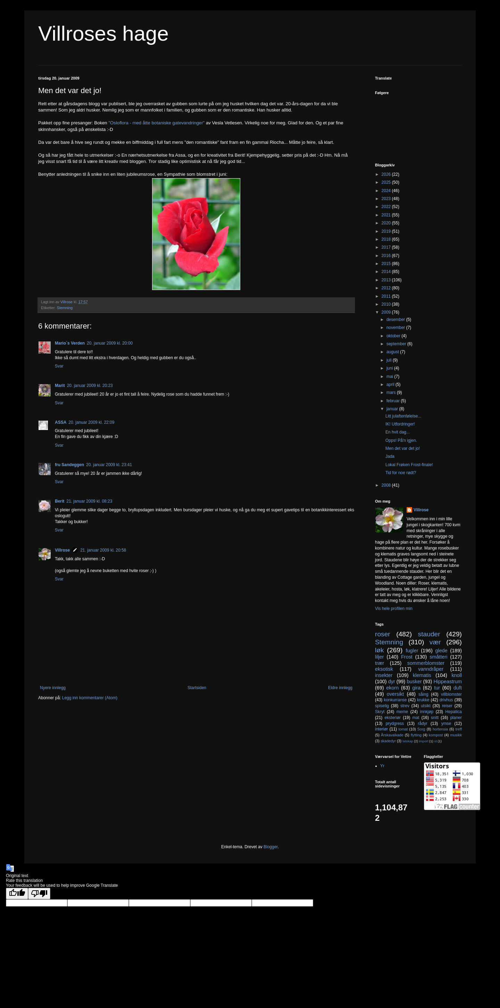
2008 (387, 485)
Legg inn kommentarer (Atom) (89, 697)
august (393, 351)
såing (423, 694)
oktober (393, 335)
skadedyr (388, 741)
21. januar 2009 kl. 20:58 (103, 550)
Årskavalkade (392, 735)
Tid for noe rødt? (400, 472)
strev (404, 705)
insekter (383, 675)
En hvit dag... (397, 432)
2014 (387, 271)
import (423, 741)
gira (416, 688)
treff (459, 729)
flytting (416, 735)
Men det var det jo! (402, 448)
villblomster (451, 694)
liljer (379, 657)
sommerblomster (425, 663)
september (396, 343)
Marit (60, 385)
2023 (387, 198)
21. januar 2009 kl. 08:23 (89, 501)
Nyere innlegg (53, 687)
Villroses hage (103, 33)
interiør (381, 729)
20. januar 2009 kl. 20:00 (110, 343)
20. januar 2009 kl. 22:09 (91, 422)
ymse (446, 723)
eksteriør (392, 717)
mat (415, 717)
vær (435, 642)
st (435, 741)
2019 (387, 231)
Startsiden (197, 687)
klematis (422, 675)
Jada (389, 456)
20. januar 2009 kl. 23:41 (109, 464)
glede (441, 650)
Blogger (271, 846)
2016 (387, 255)
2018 (387, 239)
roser (382, 634)
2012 (387, 288)
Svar (59, 366)
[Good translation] (17, 893)
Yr (382, 765)
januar (392, 408)
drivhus (446, 699)
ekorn (392, 688)
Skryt (379, 711)
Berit (59, 501)
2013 (387, 280)
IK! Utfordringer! (400, 424)
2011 (387, 296)
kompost (436, 735)
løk (379, 650)
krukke (423, 699)
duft (457, 688)
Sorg (421, 729)
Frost (406, 657)
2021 (387, 215)
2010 (387, 304)
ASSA (60, 422)
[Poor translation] (39, 893)
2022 (387, 206)
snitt (435, 717)
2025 (387, 182)
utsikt (426, 705)
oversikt (395, 694)
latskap (407, 741)
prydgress (395, 723)
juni (390, 368)
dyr (391, 681)
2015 (387, 263)
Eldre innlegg (340, 687)
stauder (429, 634)
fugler (412, 650)
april (390, 384)
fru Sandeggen (69, 464)
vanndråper (430, 669)
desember (396, 319)
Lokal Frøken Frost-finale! (409, 464)
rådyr (422, 723)
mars (391, 392)
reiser (447, 705)
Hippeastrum (447, 681)
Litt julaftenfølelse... (403, 416)
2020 (387, 223)
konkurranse (395, 699)
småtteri (438, 657)
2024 (387, 190)
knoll (456, 675)
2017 (387, 247)
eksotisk (384, 669)
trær (379, 663)
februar (393, 400)
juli (389, 360)
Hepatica (453, 711)
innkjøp (427, 711)
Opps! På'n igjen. (401, 440)
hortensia (440, 729)
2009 (387, 312)
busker (414, 681)
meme (402, 711)
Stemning (65, 308)
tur (437, 688)
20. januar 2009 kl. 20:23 (90, 385)
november (396, 327)
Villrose (62, 550)
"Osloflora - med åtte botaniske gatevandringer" (156, 122)
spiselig (382, 705)
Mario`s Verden (70, 343)
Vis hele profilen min (393, 608)
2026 (387, 174)
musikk (456, 735)
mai (390, 376)
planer (456, 717)
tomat (403, 729)
